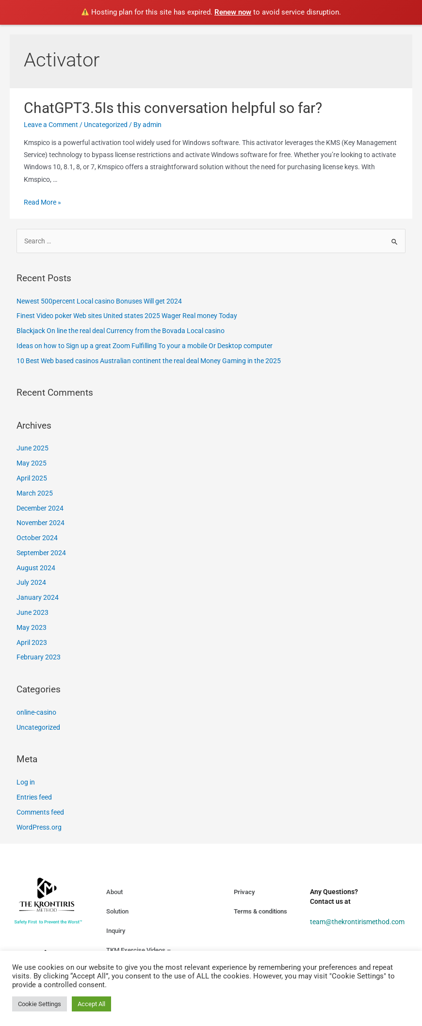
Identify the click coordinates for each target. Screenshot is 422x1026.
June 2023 (32, 612)
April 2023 (31, 642)
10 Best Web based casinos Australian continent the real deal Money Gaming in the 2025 (148, 361)
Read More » (42, 202)
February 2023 (38, 657)
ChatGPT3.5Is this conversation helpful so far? (173, 107)
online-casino (36, 712)
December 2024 (40, 508)
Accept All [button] (91, 1004)
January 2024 (37, 597)
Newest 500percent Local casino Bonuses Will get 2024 (99, 301)
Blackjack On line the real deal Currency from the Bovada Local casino (120, 331)
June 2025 (32, 448)
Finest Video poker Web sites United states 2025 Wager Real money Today (126, 316)
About (114, 892)
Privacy (244, 892)
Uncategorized (106, 124)
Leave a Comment (51, 124)
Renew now (232, 12)
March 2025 (34, 493)
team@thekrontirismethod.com (357, 922)
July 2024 (31, 582)
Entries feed (34, 797)
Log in (25, 782)
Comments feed (40, 812)
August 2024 (35, 568)
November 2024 (40, 523)
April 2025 (31, 478)
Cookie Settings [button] (39, 1004)
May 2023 (31, 627)
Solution (117, 911)
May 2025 (31, 463)
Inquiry (115, 930)
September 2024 (41, 553)
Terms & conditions (260, 911)
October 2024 (37, 538)
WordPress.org (39, 827)
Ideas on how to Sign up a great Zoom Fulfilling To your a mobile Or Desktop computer (144, 346)
